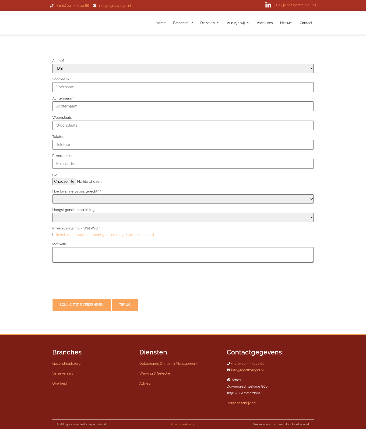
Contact (306, 23)
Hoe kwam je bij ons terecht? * (76, 191)
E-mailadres (63, 156)
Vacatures (265, 23)
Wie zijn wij (238, 23)
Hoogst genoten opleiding (73, 210)
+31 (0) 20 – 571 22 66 (247, 363)
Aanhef (58, 61)
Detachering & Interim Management (168, 363)
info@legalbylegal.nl (247, 370)
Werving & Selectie (154, 373)
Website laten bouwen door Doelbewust (281, 424)
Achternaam (63, 98)
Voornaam (61, 79)
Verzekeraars (62, 373)
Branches (183, 23)
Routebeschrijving (241, 403)
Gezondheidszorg (66, 363)
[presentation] (87, 281)
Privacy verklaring (183, 424)
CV (54, 175)
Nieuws (286, 23)
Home (161, 23)
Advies (144, 383)
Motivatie (59, 244)
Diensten (209, 23)
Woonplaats (62, 117)
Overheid (59, 383)
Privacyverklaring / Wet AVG (76, 228)
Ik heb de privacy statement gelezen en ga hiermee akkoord (105, 235)
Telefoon (59, 137)
